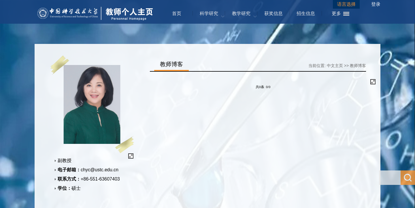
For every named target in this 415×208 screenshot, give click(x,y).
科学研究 (209, 13)
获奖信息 (273, 13)
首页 (176, 13)
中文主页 (335, 65)
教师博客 (358, 65)
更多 (336, 13)
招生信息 (306, 13)
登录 (375, 4)
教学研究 (241, 13)
